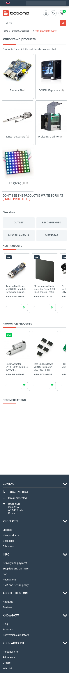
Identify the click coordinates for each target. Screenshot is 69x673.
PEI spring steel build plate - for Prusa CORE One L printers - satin (45, 289)
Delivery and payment (15, 563)
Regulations (9, 579)
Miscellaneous (18, 235)
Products (10, 521)
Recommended (51, 222)
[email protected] (16, 199)
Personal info (10, 651)
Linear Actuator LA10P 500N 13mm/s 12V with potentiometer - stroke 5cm (17, 367)
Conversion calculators (16, 635)
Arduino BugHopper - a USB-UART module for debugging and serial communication (16, 289)
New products (11, 535)
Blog (5, 624)
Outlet (19, 222)
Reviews (7, 607)
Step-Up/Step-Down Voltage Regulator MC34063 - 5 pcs (43, 367)
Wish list (7, 668)
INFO (6, 554)
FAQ (5, 574)
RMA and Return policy (16, 585)
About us (8, 601)
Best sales (8, 540)
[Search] (46, 23)
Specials (7, 529)
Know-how (11, 615)
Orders (6, 662)
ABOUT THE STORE (16, 593)
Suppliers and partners (16, 568)
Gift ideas (51, 235)
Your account (13, 643)
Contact (9, 484)
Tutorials (8, 629)
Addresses (9, 657)
